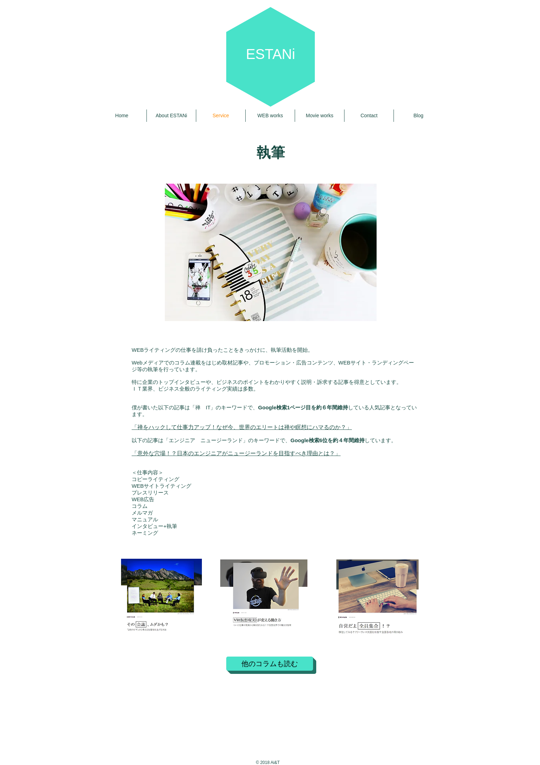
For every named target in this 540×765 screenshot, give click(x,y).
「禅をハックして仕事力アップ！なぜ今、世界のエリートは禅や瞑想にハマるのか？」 (242, 427)
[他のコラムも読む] (269, 664)
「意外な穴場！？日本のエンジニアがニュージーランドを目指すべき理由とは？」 (236, 453)
